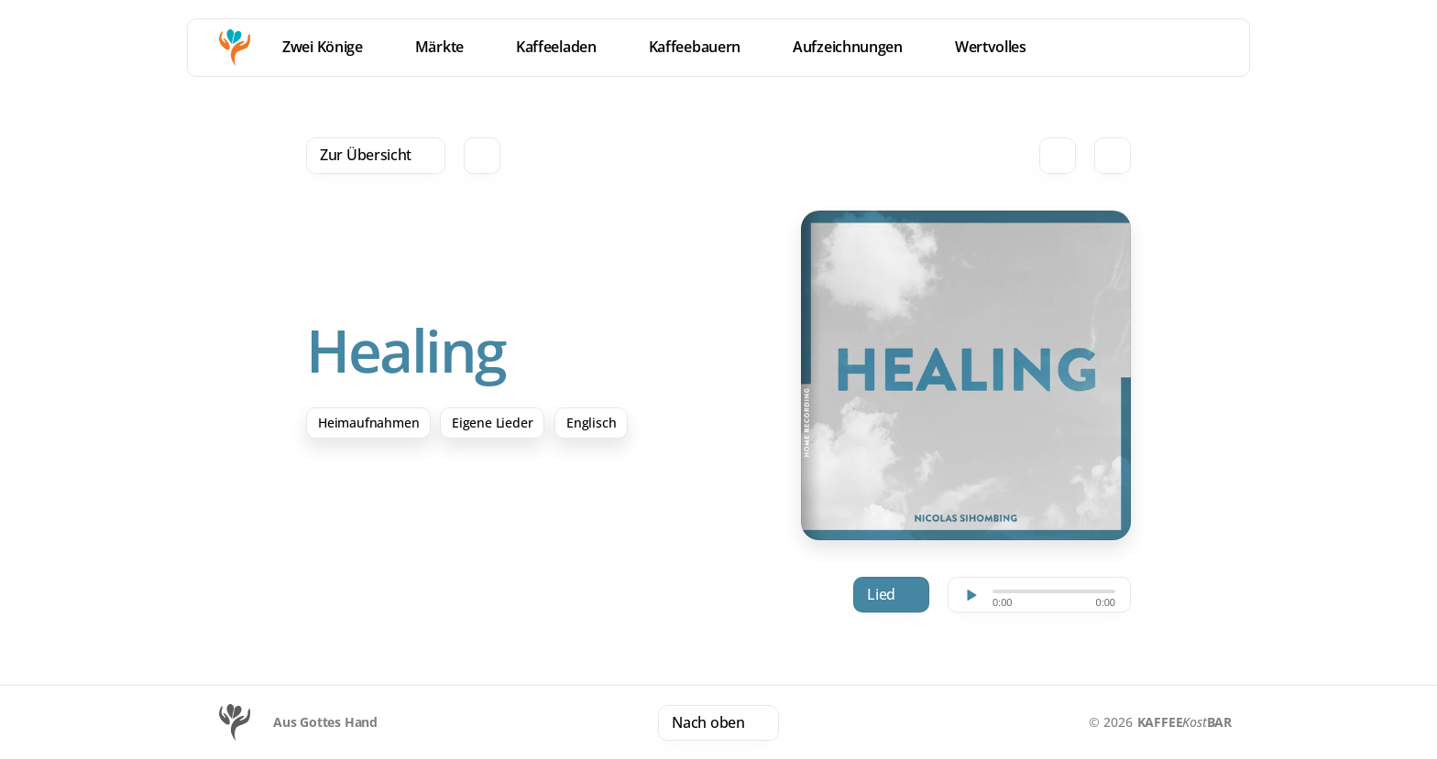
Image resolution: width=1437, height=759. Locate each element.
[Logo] (234, 722)
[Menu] (1219, 47)
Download (895, 595)
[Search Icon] (482, 155)
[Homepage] (234, 47)
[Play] (970, 595)
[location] (1175, 47)
